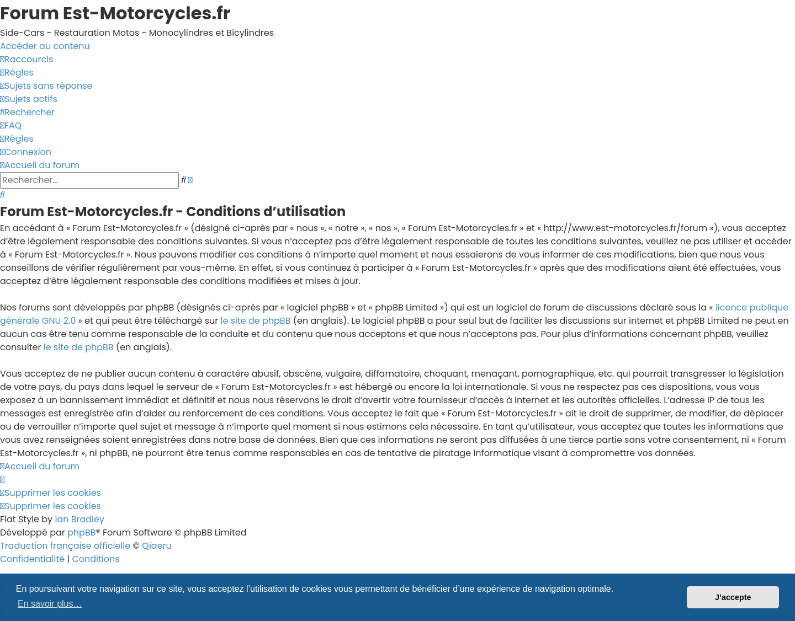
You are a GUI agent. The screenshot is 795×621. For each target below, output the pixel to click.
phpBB (81, 532)
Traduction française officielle (65, 545)
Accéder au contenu (45, 46)
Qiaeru (157, 545)
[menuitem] (17, 72)
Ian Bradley (79, 519)
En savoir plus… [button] (50, 603)
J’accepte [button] (733, 597)
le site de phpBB (256, 320)
